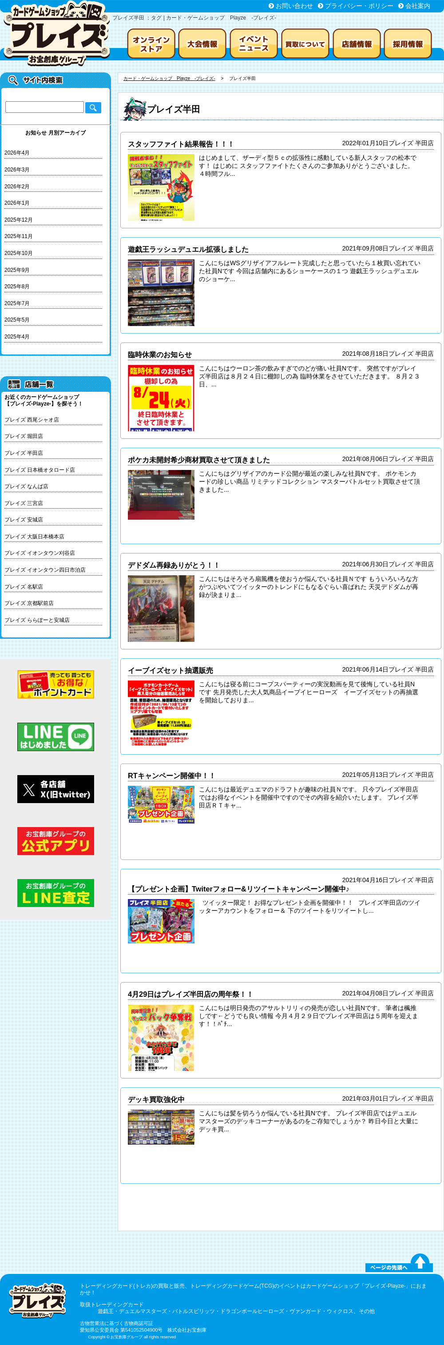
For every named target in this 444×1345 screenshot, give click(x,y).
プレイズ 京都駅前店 (29, 603)
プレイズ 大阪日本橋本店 (34, 536)
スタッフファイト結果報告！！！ (181, 144)
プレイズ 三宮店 (23, 503)
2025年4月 (17, 337)
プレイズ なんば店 (26, 486)
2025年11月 (18, 236)
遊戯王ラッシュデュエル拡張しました (188, 249)
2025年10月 (18, 253)
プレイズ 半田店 (23, 453)
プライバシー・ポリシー (359, 5)
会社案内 (417, 5)
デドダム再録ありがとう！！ (174, 565)
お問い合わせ (294, 5)
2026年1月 (17, 203)
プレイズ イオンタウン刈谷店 (39, 553)
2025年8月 (17, 286)
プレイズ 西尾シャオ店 (31, 420)
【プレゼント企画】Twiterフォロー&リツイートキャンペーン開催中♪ (238, 889)
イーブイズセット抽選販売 (170, 670)
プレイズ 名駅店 (23, 587)
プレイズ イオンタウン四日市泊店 (45, 570)
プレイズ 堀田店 (23, 436)
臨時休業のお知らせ (160, 354)
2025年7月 (17, 303)
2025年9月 (17, 270)
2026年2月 (17, 186)
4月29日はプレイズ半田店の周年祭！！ (191, 994)
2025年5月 (17, 320)
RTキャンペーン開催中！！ (172, 776)
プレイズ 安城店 (23, 520)
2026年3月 (17, 170)
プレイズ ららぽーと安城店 (37, 620)
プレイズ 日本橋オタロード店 (39, 470)
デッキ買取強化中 (156, 1099)
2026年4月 (17, 153)
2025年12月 (18, 220)
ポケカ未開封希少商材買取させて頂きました (199, 460)
